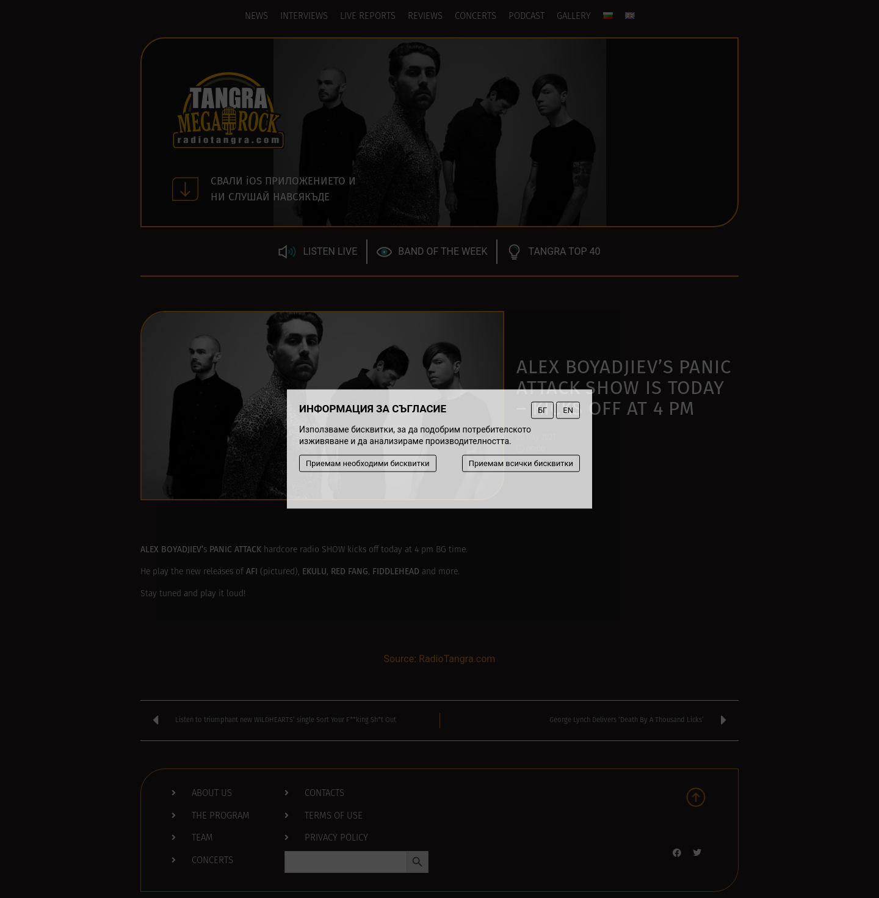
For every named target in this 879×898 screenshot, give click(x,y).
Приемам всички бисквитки (521, 463)
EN (568, 410)
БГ (542, 410)
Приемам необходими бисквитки (368, 463)
